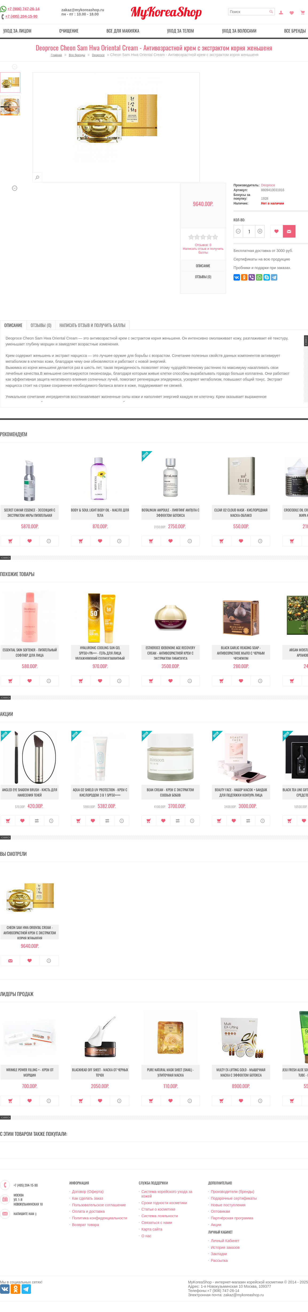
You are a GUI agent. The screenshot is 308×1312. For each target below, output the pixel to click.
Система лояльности (159, 1216)
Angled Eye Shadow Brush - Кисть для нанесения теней (29, 792)
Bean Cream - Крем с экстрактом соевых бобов (170, 792)
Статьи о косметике (158, 1209)
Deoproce (98, 55)
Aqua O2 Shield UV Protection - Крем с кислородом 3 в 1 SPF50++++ (100, 792)
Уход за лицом (17, 30)
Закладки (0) (292, 12)
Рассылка (219, 1260)
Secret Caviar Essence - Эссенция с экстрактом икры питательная (29, 512)
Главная (56, 55)
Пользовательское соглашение (99, 1205)
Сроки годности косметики (164, 1203)
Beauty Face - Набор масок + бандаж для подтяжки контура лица (241, 792)
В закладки (276, 231)
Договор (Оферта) (88, 1191)
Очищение (68, 30)
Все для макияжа (122, 30)
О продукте (49, 541)
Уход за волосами (239, 30)
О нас (146, 1236)
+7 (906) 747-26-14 (23, 8)
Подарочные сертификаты (234, 1198)
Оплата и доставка (88, 1211)
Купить (10, 541)
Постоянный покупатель (281, 12)
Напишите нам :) (25, 1214)
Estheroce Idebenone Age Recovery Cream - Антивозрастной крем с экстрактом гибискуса (170, 653)
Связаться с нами (156, 1222)
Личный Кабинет (225, 1241)
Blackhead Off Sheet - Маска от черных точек (100, 1072)
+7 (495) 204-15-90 (21, 16)
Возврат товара (85, 1225)
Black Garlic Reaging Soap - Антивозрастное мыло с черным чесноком (241, 653)
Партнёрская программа (232, 1218)
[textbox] (251, 11)
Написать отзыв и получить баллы (203, 250)
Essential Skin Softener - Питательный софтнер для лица (30, 652)
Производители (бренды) (232, 1191)
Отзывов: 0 (203, 245)
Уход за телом (180, 30)
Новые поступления (228, 1205)
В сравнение (37, 820)
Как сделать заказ (87, 1198)
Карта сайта (151, 1229)
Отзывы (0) (203, 276)
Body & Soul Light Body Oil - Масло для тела (100, 512)
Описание (203, 265)
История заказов (225, 1247)
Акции (216, 1225)
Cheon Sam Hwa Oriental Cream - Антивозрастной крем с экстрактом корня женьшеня (29, 933)
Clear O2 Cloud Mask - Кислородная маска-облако (240, 512)
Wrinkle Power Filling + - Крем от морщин (29, 1072)
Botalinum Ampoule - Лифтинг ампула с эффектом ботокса (170, 512)
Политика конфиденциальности (99, 1218)
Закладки (219, 1254)
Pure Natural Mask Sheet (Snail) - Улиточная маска (170, 1072)
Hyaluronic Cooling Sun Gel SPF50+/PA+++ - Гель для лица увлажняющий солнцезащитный (100, 653)
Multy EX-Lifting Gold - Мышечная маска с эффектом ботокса (240, 1072)
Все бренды (77, 55)
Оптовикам (220, 1211)
